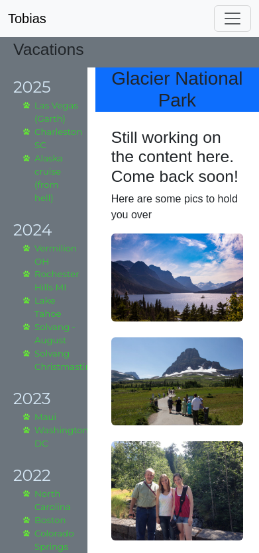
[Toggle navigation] (232, 18)
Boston (50, 520)
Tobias (27, 18)
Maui (45, 416)
